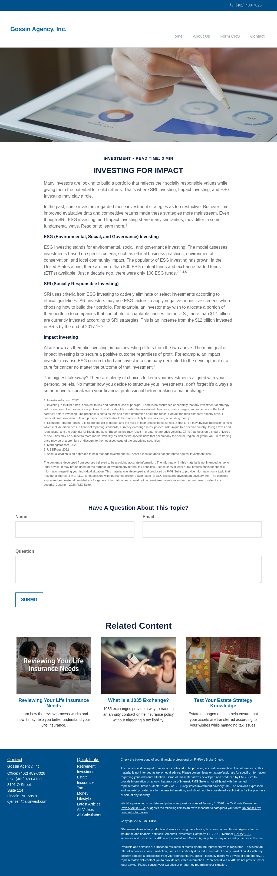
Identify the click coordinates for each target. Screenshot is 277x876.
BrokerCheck (214, 759)
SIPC (247, 833)
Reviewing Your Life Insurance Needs (53, 702)
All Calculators (89, 814)
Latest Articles (89, 803)
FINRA (238, 833)
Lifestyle (84, 798)
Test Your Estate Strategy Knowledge (223, 702)
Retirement (86, 766)
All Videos (85, 809)
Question (24, 550)
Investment (86, 771)
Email (148, 516)
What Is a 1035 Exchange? (138, 699)
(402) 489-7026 (246, 5)
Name (21, 516)
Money (82, 793)
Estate (82, 776)
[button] (205, 28)
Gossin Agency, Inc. (40, 29)
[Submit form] (29, 599)
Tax (80, 787)
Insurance (85, 782)
